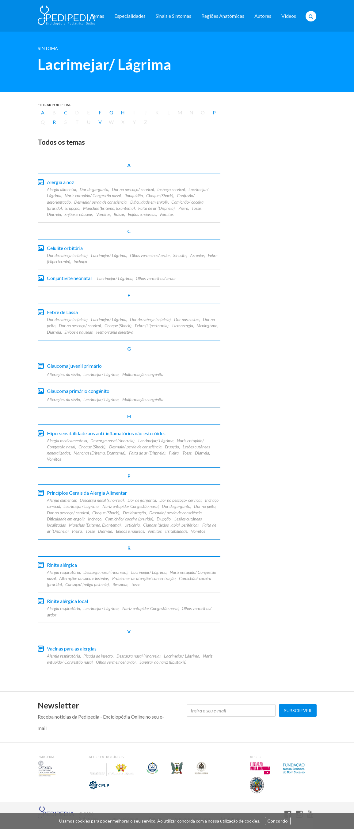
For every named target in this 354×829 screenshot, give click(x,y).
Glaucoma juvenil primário (74, 366)
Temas (97, 16)
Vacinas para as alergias (72, 648)
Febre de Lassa (62, 312)
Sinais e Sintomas (173, 16)
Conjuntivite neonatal (69, 278)
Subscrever (297, 710)
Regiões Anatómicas (222, 16)
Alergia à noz (60, 182)
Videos (288, 16)
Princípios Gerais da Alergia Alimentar (87, 493)
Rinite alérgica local (67, 601)
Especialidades (130, 16)
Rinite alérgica (62, 565)
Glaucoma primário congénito (78, 391)
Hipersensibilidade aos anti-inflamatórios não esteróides (106, 433)
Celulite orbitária (65, 248)
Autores (262, 16)
